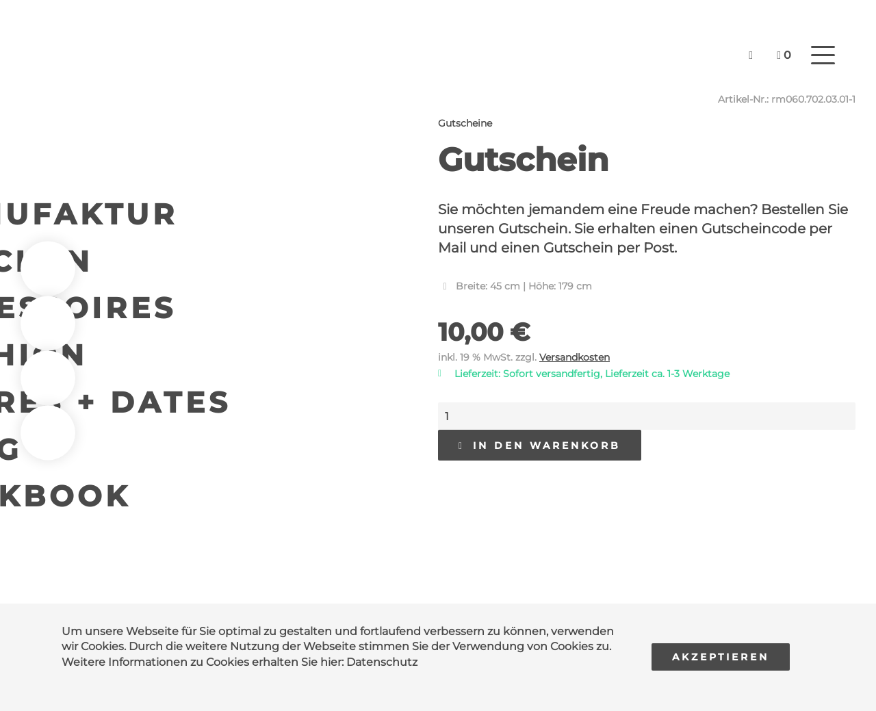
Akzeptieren (720, 657)
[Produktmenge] (646, 416)
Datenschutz (381, 662)
